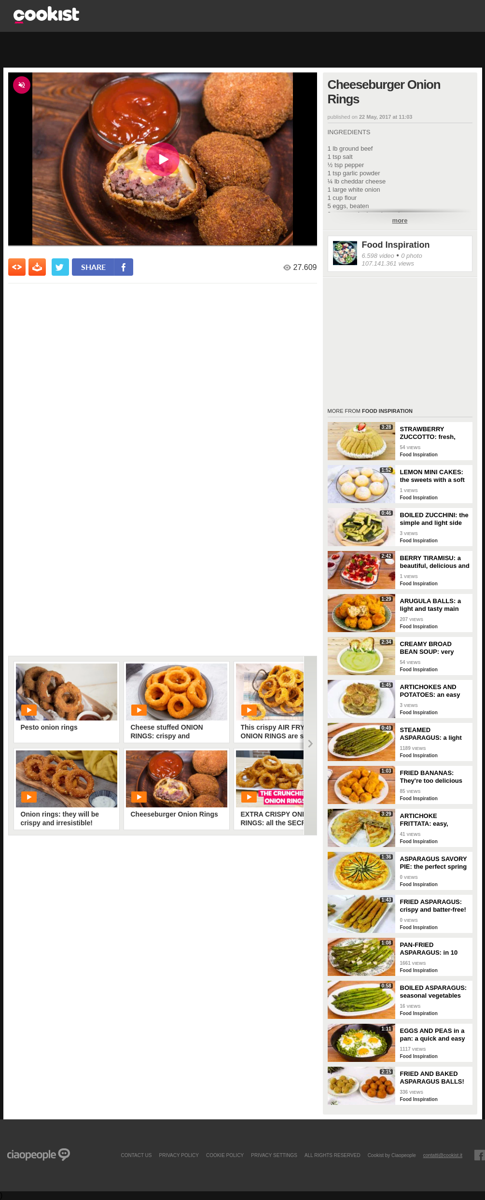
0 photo (411, 255)
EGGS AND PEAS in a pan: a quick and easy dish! (432, 1035)
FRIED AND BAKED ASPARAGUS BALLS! (432, 1077)
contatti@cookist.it (442, 1155)
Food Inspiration (396, 245)
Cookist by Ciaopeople (392, 1155)
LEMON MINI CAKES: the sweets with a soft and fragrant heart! (432, 476)
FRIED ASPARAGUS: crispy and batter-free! (433, 905)
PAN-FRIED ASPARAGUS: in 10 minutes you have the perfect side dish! (432, 949)
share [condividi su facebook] (93, 266)
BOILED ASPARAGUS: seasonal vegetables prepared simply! (433, 992)
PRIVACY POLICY (178, 1155)
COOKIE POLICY (225, 1155)
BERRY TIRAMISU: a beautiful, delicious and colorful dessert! (435, 562)
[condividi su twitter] (60, 267)
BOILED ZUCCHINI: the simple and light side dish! (434, 519)
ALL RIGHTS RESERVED (332, 1155)
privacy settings (274, 1155)
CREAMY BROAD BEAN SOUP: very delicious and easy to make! (432, 648)
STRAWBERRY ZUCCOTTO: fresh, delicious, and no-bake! (435, 433)
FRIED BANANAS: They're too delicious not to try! (431, 777)
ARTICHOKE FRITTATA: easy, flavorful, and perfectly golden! (433, 820)
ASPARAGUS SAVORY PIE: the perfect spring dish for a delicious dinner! (433, 863)
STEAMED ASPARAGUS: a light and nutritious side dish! (431, 734)
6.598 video (378, 255)
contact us (136, 1155)
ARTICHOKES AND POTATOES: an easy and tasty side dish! (430, 691)
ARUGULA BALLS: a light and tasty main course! (430, 605)
